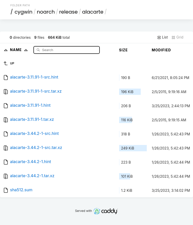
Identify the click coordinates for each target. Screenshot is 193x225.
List (162, 37)
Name (20, 50)
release (68, 11)
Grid (177, 37)
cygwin (23, 11)
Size (123, 50)
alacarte (93, 11)
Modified (161, 50)
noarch (46, 11)
